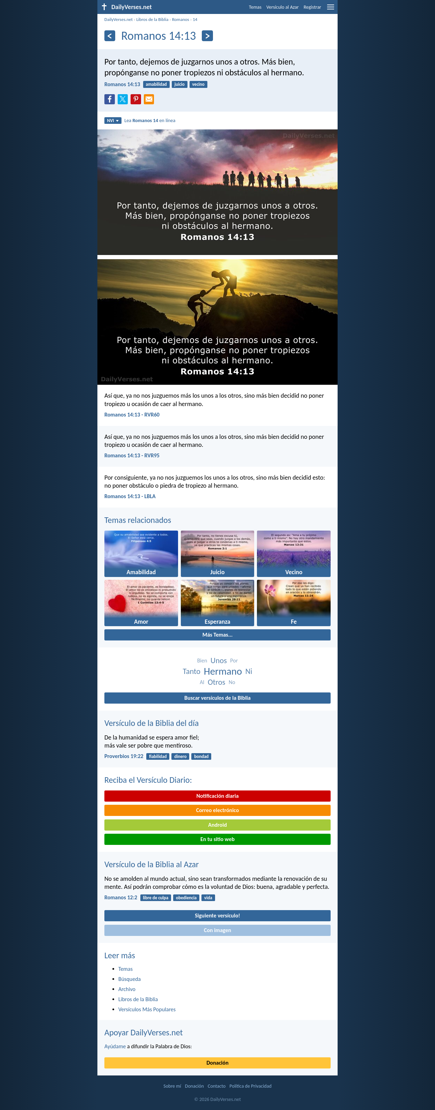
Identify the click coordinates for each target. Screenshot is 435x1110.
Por (234, 660)
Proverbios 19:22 (123, 756)
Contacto (217, 1086)
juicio (180, 84)
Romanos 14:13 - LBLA (130, 496)
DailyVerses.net (118, 19)
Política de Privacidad (250, 1086)
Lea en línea (149, 120)
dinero (180, 756)
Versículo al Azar (282, 7)
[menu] (331, 9)
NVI (113, 120)
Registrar (312, 7)
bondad (201, 756)
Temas (255, 7)
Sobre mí (172, 1086)
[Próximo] (207, 35)
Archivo (126, 989)
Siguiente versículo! (217, 915)
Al (202, 682)
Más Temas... (217, 634)
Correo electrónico (217, 810)
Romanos (180, 19)
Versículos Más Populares (147, 1009)
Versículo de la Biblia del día (151, 723)
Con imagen (217, 930)
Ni (248, 671)
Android (217, 825)
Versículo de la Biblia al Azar (151, 864)
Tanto (192, 671)
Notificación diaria (217, 796)
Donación (218, 1062)
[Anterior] (109, 35)
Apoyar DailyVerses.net (143, 1032)
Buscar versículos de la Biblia (217, 698)
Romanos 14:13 (122, 84)
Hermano (223, 671)
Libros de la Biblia (152, 19)
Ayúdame (115, 1046)
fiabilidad (158, 756)
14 (195, 19)
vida (208, 897)
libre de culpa (155, 897)
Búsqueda (129, 979)
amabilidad (156, 84)
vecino (198, 84)
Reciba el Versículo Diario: (148, 780)
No (232, 682)
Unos (219, 660)
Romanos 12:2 (120, 897)
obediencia (186, 897)
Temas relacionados (137, 520)
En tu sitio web (217, 839)
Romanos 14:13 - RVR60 (132, 414)
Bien (202, 660)
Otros (216, 682)
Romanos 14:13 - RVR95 (132, 455)
